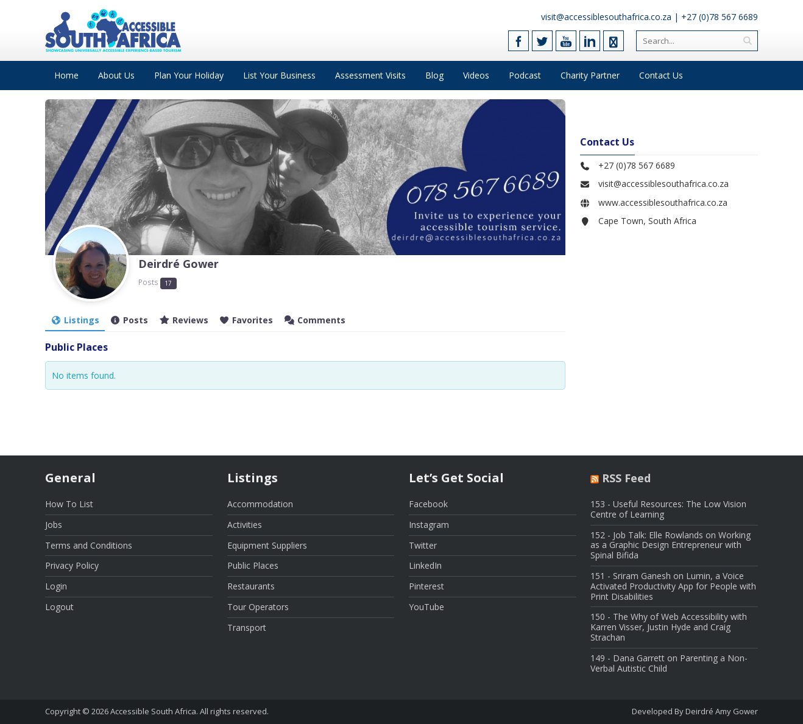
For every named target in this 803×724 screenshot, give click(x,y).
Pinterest (426, 586)
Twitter (423, 545)
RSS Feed (626, 478)
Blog (434, 75)
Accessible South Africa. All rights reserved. (189, 711)
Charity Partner (590, 75)
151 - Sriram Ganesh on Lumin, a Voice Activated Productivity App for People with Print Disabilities (673, 586)
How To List (69, 504)
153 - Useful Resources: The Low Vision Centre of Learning (668, 509)
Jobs (53, 524)
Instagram (429, 524)
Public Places (252, 565)
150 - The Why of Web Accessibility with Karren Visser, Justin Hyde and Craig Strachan (668, 627)
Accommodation (260, 504)
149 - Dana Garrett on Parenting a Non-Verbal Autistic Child (669, 663)
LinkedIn (425, 565)
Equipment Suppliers (267, 545)
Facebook (428, 504)
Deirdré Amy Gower (721, 711)
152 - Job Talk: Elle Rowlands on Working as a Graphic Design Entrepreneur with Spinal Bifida (670, 545)
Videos (476, 75)
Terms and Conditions (88, 545)
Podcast (525, 75)
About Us (116, 75)
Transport (246, 627)
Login (56, 586)
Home (66, 75)
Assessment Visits (370, 75)
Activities (244, 524)
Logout (59, 607)
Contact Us (661, 75)
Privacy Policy (72, 565)
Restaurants (251, 586)
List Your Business (279, 75)
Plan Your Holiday (189, 75)
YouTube (426, 607)
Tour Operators (258, 607)
